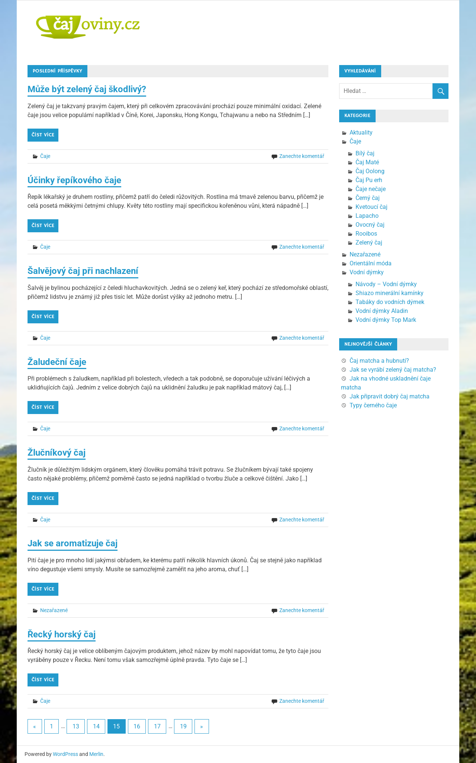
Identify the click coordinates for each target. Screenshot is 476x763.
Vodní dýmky (367, 272)
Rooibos (366, 233)
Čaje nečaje (371, 189)
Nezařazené (54, 610)
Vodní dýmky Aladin (382, 310)
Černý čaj (368, 197)
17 (157, 726)
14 (96, 726)
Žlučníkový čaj (57, 452)
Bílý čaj (365, 153)
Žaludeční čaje (57, 362)
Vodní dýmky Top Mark (386, 319)
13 (76, 726)
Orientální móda (371, 263)
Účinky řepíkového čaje (74, 180)
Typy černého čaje (373, 405)
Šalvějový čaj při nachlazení (83, 271)
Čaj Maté (367, 162)
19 (183, 726)
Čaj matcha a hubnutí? (379, 360)
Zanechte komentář (301, 156)
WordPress (65, 754)
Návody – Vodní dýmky (386, 284)
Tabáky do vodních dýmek (390, 301)
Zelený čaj (369, 242)
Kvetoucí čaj (371, 206)
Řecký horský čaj (62, 634)
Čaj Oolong (370, 171)
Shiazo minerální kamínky (390, 293)
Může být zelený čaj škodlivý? (87, 89)
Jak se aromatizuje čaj (73, 543)
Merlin (96, 754)
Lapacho (367, 215)
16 (137, 726)
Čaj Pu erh (369, 180)
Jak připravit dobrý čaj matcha (390, 396)
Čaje (45, 156)
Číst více (43, 135)
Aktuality (361, 132)
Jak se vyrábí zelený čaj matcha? (393, 369)
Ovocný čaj (370, 224)
